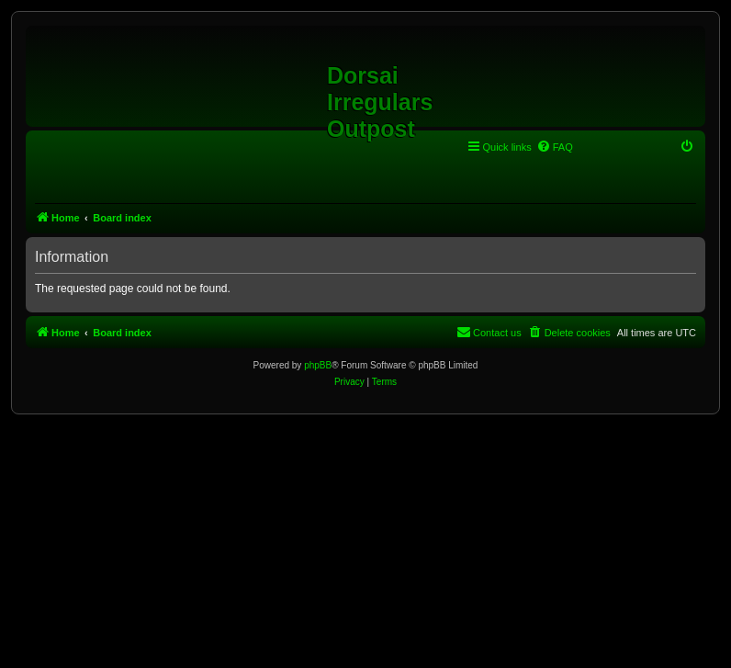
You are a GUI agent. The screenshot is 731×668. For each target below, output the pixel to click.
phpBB (318, 365)
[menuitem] (554, 147)
